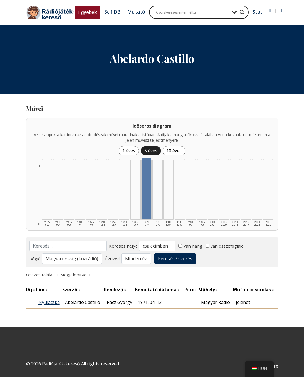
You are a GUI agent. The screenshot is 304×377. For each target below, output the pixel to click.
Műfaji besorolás (253, 290)
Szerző (71, 290)
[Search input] (192, 12)
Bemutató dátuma (157, 290)
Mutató (136, 11)
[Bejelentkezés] (270, 11)
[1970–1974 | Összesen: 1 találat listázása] (147, 188)
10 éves (174, 151)
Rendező (115, 290)
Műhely (208, 290)
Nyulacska (49, 302)
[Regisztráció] (281, 11)
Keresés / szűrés (175, 259)
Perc (190, 290)
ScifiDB (112, 11)
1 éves (128, 151)
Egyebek (87, 12)
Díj (30, 290)
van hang (190, 246)
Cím (42, 290)
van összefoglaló (225, 246)
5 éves (150, 151)
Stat (258, 11)
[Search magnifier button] (242, 12)
